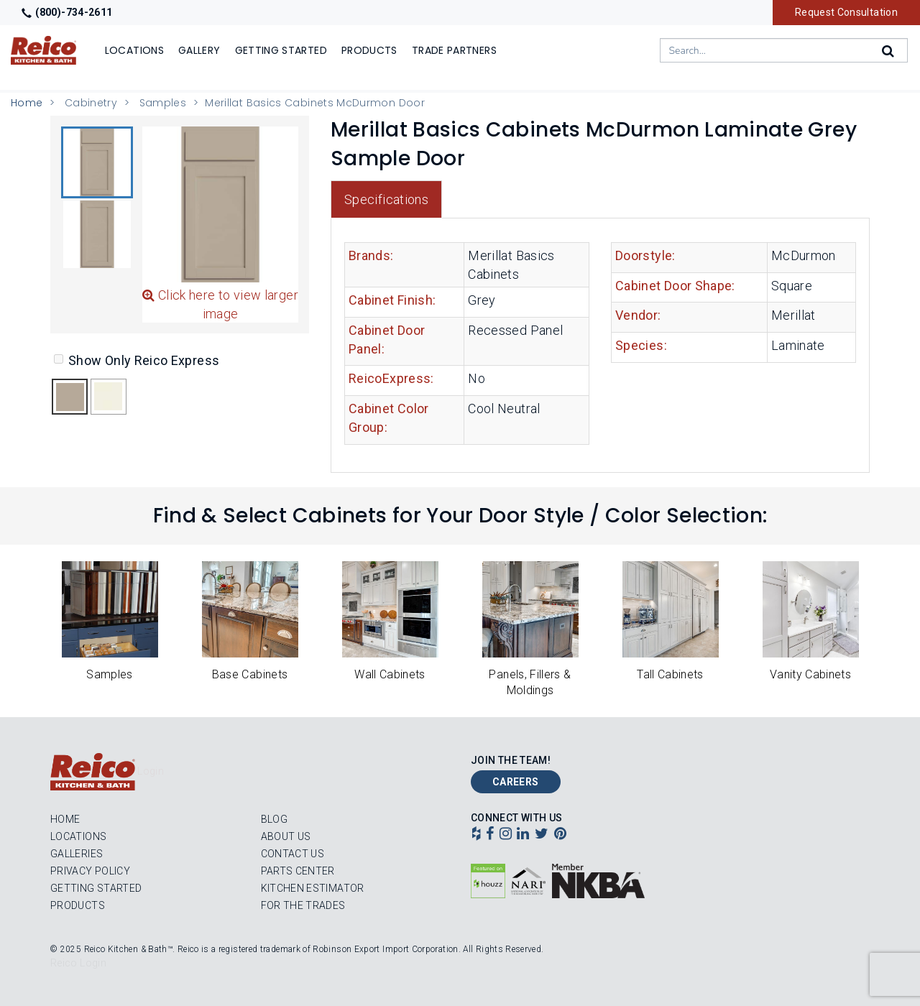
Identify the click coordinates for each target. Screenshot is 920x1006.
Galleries (76, 853)
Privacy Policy (90, 871)
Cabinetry (91, 103)
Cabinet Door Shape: (675, 285)
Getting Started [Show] (281, 50)
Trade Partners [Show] (454, 50)
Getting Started (96, 888)
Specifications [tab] (386, 199)
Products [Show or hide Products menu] (369, 50)
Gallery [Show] (199, 50)
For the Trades (303, 905)
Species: (641, 345)
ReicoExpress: (391, 378)
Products (77, 905)
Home (26, 103)
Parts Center (298, 871)
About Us (286, 836)
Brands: (371, 255)
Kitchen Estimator (312, 888)
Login (150, 771)
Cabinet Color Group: (389, 418)
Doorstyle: (645, 255)
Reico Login (78, 963)
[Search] (889, 51)
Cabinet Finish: (392, 300)
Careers (515, 782)
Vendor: (638, 315)
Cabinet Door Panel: (387, 339)
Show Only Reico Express (136, 360)
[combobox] (784, 50)
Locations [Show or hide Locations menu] (134, 50)
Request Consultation (846, 12)
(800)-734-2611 (67, 12)
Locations (78, 836)
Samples (163, 103)
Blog (274, 819)
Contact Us (293, 853)
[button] (97, 162)
